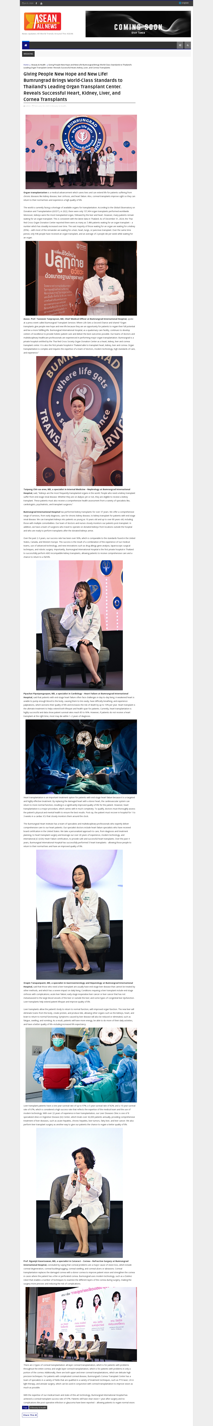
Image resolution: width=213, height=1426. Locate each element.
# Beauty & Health (38, 1407)
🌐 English (184, 3)
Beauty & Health (38, 64)
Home (26, 64)
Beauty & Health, (59, 106)
